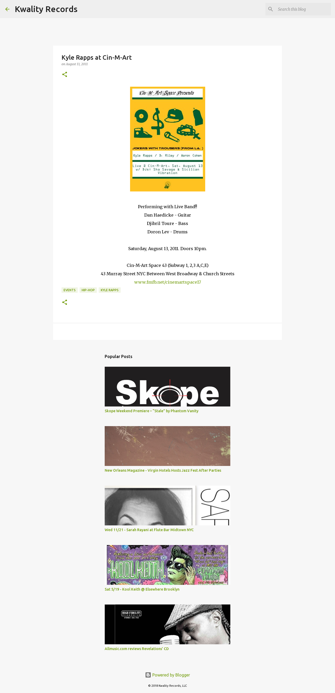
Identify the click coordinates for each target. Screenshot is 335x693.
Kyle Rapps (110, 290)
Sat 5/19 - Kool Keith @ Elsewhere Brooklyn (142, 589)
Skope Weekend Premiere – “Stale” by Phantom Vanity (151, 411)
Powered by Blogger (167, 675)
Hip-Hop (88, 290)
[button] (65, 74)
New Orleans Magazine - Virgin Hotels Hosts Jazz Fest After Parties (163, 470)
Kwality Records (46, 9)
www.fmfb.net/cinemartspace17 (167, 282)
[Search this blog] (303, 9)
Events (70, 290)
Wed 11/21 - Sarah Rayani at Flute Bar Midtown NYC (149, 530)
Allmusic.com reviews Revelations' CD (137, 649)
